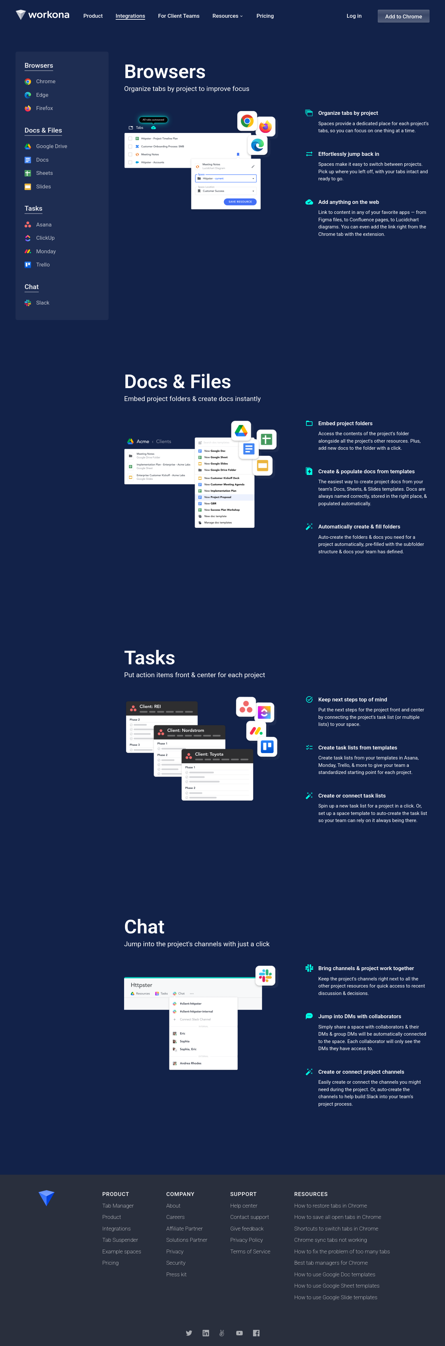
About (173, 1205)
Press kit (176, 1274)
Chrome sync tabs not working (330, 1240)
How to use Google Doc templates (335, 1274)
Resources (225, 16)
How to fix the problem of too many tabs (342, 1251)
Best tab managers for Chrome (331, 1263)
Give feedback (247, 1228)
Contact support (249, 1217)
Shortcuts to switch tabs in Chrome (336, 1228)
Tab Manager (118, 1205)
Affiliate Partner (184, 1228)
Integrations (116, 1228)
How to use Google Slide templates (335, 1297)
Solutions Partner (186, 1240)
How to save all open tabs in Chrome (337, 1217)
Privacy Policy (246, 1240)
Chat (32, 287)
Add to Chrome (403, 16)
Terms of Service (250, 1251)
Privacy (175, 1251)
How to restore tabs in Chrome (330, 1205)
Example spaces (122, 1251)
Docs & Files (43, 130)
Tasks (33, 208)
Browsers (39, 65)
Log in (354, 16)
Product (111, 1217)
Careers (175, 1217)
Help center (244, 1205)
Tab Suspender (120, 1240)
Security (176, 1263)
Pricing (110, 1263)
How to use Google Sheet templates (337, 1285)
